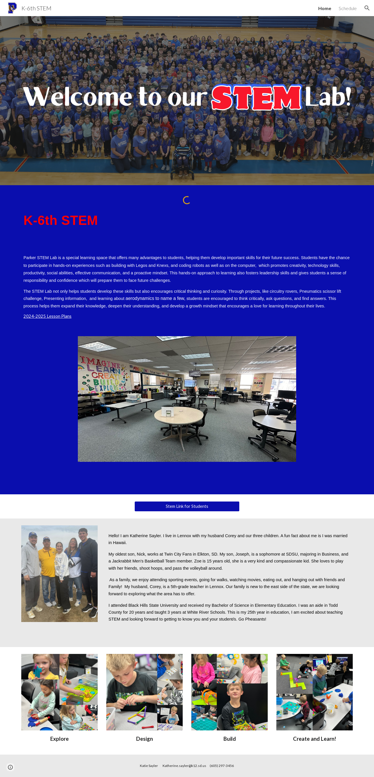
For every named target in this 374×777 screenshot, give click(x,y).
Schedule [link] (348, 8)
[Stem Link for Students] (187, 506)
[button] (367, 8)
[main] (187, 220)
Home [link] (324, 8)
